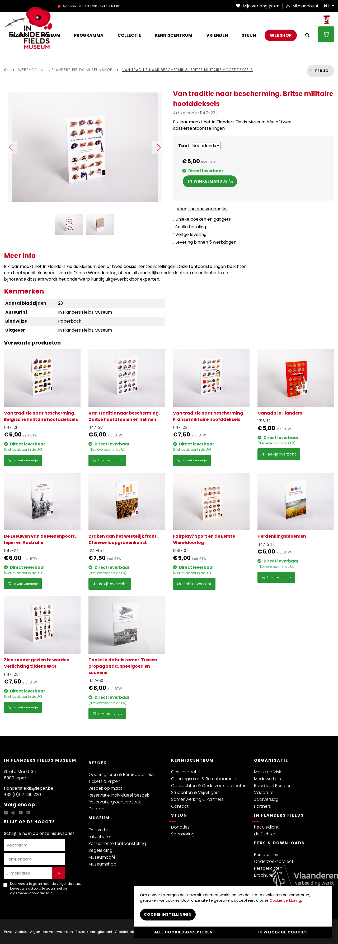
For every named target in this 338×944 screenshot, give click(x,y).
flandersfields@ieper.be (28, 788)
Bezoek (97, 763)
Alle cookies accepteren (183, 932)
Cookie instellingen (168, 914)
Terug (321, 70)
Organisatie (271, 760)
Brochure (263, 875)
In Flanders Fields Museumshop (79, 69)
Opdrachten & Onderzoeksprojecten (209, 786)
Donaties (180, 827)
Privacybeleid (15, 931)
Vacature (264, 792)
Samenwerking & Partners (197, 799)
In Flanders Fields (279, 815)
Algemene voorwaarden (51, 931)
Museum (99, 818)
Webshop (27, 69)
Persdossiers (266, 855)
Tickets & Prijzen (104, 781)
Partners (262, 806)
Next (158, 147)
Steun (179, 815)
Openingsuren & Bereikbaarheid (121, 774)
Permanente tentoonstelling (117, 843)
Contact (97, 809)
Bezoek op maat (105, 788)
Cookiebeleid (126, 931)
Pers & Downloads (279, 843)
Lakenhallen (100, 837)
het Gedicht (266, 827)
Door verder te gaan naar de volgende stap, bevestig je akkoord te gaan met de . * (45, 888)
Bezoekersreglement (94, 931)
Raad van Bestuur (272, 786)
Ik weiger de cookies (282, 932)
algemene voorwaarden (29, 893)
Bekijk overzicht (278, 454)
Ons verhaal (100, 830)
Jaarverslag (266, 799)
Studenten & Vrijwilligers (195, 792)
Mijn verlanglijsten (257, 6)
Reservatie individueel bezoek (118, 795)
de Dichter (264, 834)
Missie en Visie (268, 772)
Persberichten (268, 868)
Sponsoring (183, 834)
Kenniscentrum (192, 760)
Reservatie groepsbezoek (114, 802)
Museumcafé (102, 857)
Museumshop (102, 864)
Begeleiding (100, 850)
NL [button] (327, 6)
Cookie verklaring (285, 900)
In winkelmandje (23, 460)
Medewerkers (267, 779)
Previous (10, 147)
